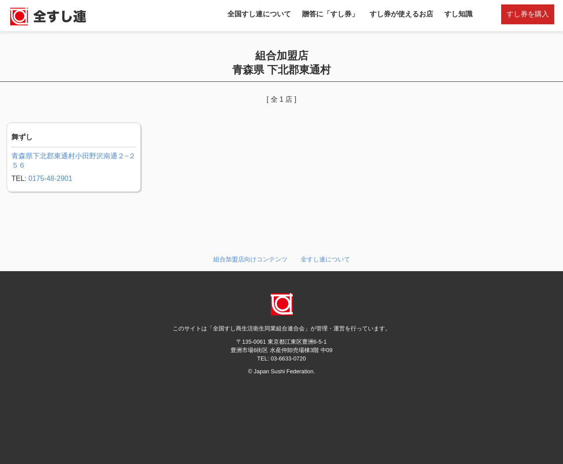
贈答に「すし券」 (330, 14)
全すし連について (325, 259)
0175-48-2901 (50, 178)
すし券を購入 (527, 14)
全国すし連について (259, 14)
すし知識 (458, 14)
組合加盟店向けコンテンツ (250, 259)
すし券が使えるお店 (401, 14)
